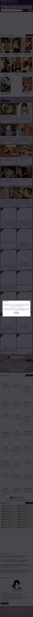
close (29, 301)
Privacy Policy (22, 309)
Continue (16, 313)
